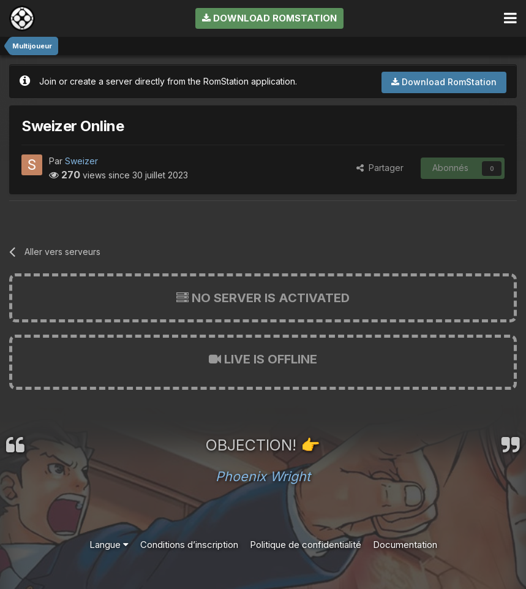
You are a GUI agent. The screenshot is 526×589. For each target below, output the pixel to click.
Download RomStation (269, 18)
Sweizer (81, 161)
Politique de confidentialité (305, 544)
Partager (380, 167)
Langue (109, 544)
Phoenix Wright (263, 476)
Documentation (405, 544)
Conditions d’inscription (189, 544)
